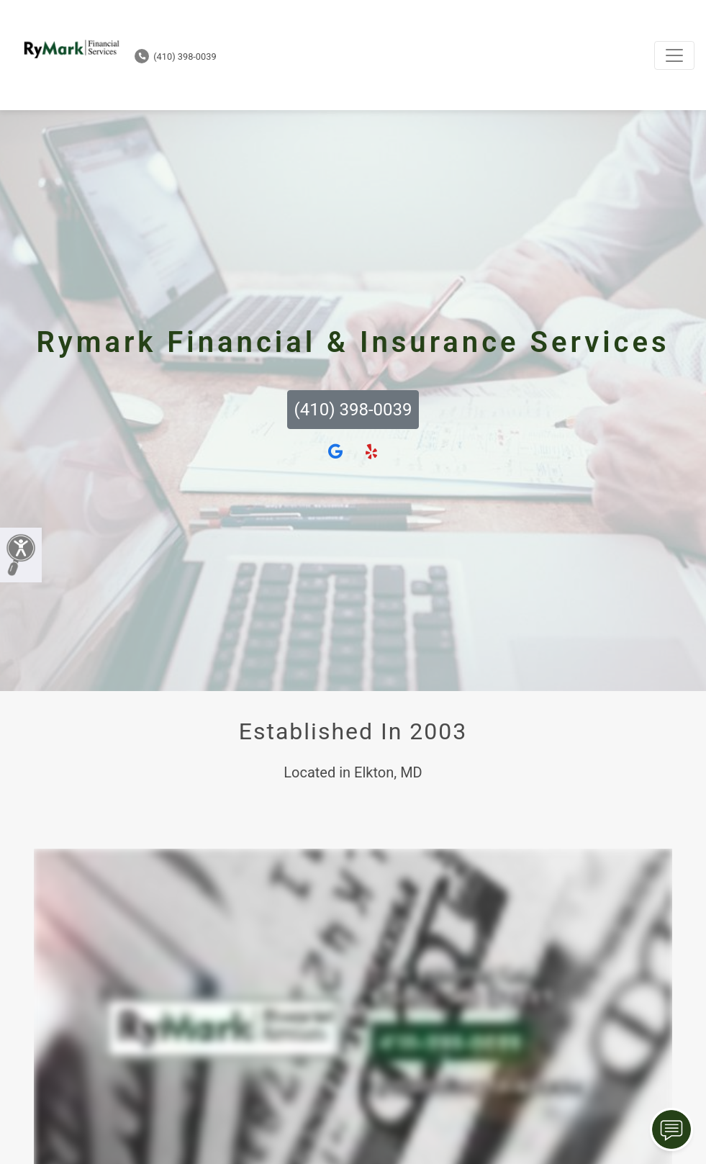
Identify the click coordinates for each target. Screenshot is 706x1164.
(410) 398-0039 (176, 56)
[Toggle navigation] (674, 55)
